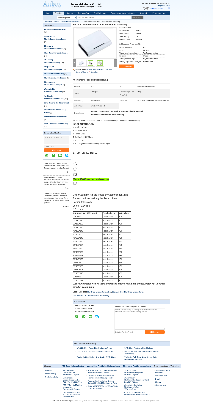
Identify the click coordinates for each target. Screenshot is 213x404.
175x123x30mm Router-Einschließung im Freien (94, 348)
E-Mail (157, 379)
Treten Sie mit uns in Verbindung (123, 13)
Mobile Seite (160, 385)
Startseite (47, 22)
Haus (48, 13)
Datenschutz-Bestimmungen (62, 401)
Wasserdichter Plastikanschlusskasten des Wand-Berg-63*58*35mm (136, 380)
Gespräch (161, 6)
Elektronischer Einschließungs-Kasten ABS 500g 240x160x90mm (72, 380)
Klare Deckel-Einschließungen (56, 53)
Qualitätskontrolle (100, 13)
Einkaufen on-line (159, 13)
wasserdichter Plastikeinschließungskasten (103, 366)
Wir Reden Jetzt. (161, 376)
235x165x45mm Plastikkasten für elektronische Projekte (71, 373)
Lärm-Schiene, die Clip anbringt (56, 103)
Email (168, 6)
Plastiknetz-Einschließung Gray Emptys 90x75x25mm (96, 357)
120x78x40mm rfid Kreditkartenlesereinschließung (91, 296)
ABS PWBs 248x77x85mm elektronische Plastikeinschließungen (72, 387)
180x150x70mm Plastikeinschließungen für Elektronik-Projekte (133, 373)
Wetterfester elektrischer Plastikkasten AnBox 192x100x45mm (133, 387)
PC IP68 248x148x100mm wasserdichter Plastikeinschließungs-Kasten (102, 372)
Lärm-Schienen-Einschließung (56, 124)
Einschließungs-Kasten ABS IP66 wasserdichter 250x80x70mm (71, 394)
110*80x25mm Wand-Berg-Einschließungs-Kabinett (95, 351)
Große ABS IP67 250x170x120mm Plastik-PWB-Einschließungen (103, 387)
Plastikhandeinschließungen (55, 78)
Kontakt (56, 150)
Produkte (58, 13)
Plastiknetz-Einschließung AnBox (99, 292)
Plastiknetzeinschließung (70, 22)
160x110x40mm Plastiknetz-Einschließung (127, 292)
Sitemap (158, 382)
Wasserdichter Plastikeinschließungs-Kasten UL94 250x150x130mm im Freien (102, 382)
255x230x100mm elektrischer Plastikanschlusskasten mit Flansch (137, 393)
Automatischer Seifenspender (55, 117)
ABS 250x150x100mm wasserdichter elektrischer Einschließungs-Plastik (101, 377)
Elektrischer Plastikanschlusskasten (137, 366)
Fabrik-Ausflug (83, 13)
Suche (139, 18)
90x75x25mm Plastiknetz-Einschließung (138, 348)
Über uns (70, 13)
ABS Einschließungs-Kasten (55, 29)
